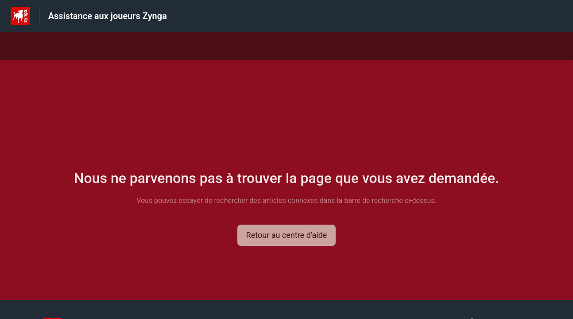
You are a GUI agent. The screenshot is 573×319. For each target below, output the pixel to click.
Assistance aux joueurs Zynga (107, 16)
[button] (286, 235)
